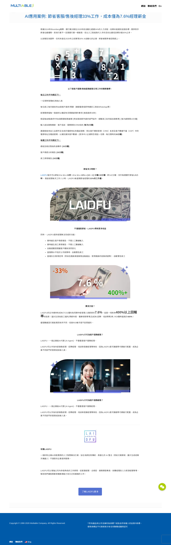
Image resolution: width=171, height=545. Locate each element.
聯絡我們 (152, 6)
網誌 (143, 6)
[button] (162, 487)
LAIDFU (43, 175)
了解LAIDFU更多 (90, 492)
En (160, 6)
